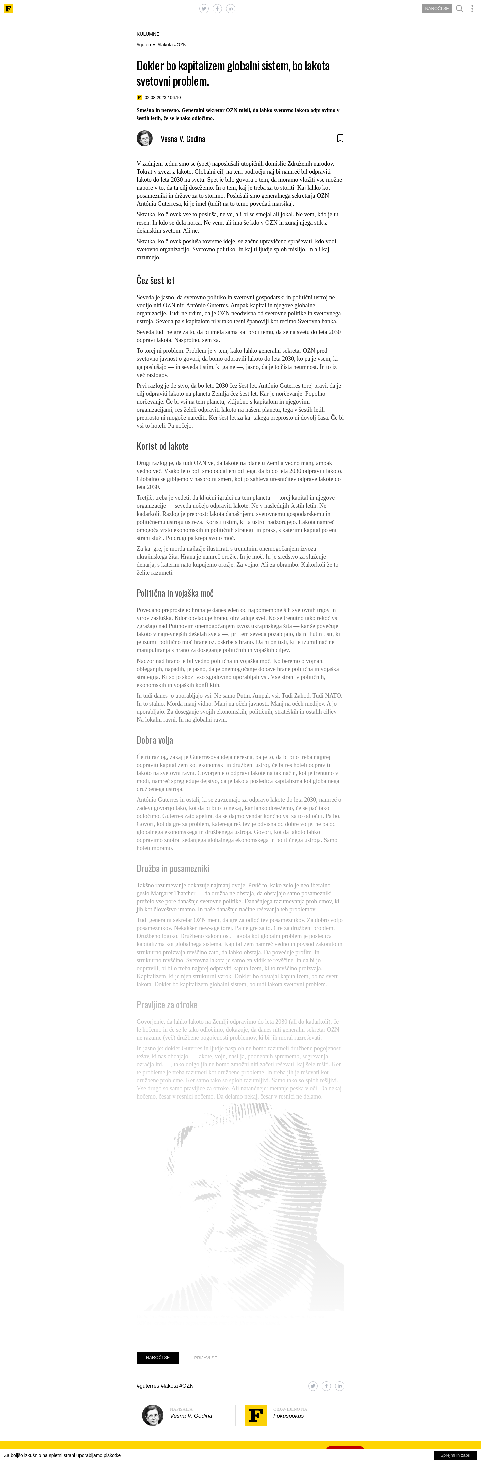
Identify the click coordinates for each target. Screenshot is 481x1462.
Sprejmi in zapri (455, 1455)
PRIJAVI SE (205, 1357)
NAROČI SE (437, 8)
